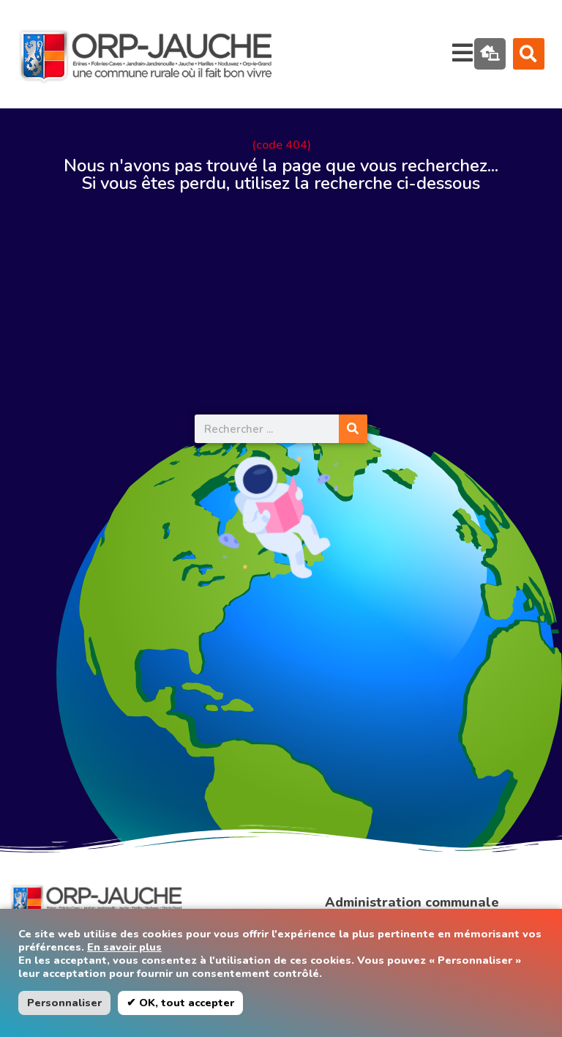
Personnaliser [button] (64, 1002)
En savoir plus (124, 947)
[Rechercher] (353, 429)
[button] (528, 54)
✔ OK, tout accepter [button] (180, 1002)
